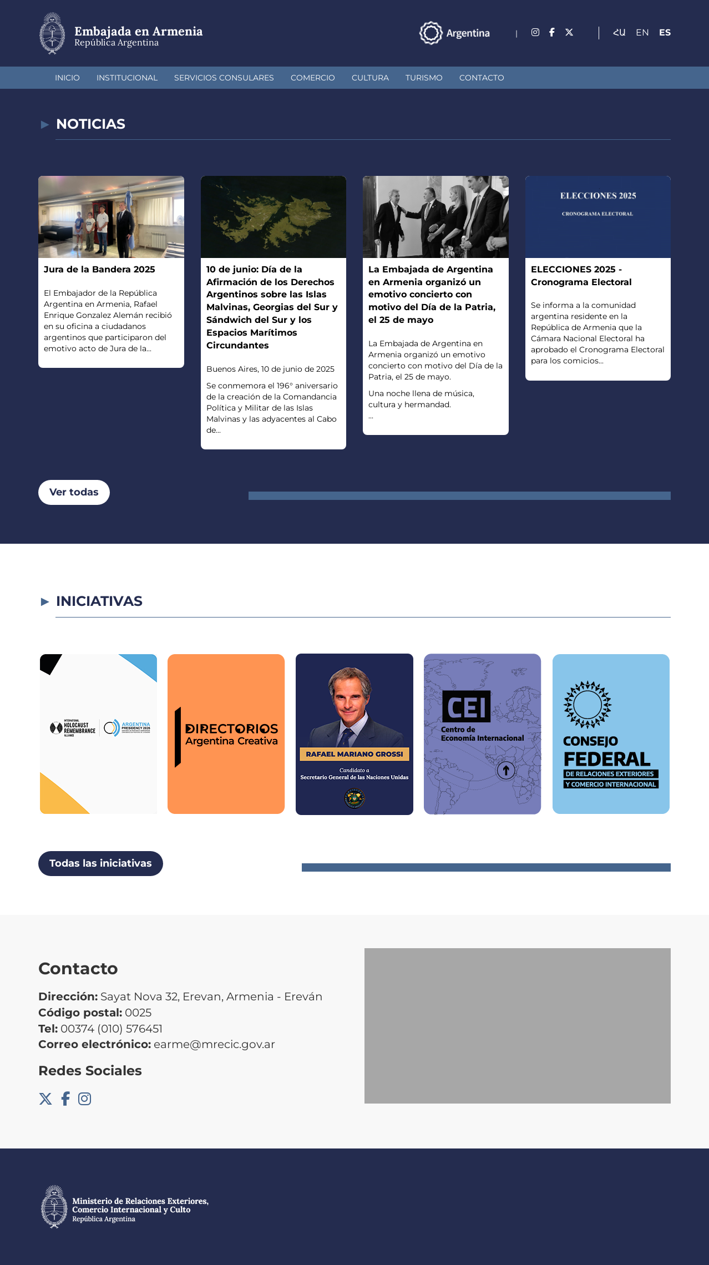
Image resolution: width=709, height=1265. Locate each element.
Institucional (127, 78)
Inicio (67, 78)
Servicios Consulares (224, 78)
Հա (619, 32)
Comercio (313, 78)
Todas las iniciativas (100, 863)
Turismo (424, 78)
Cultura (370, 78)
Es (665, 32)
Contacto (481, 78)
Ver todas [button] (74, 492)
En (642, 32)
